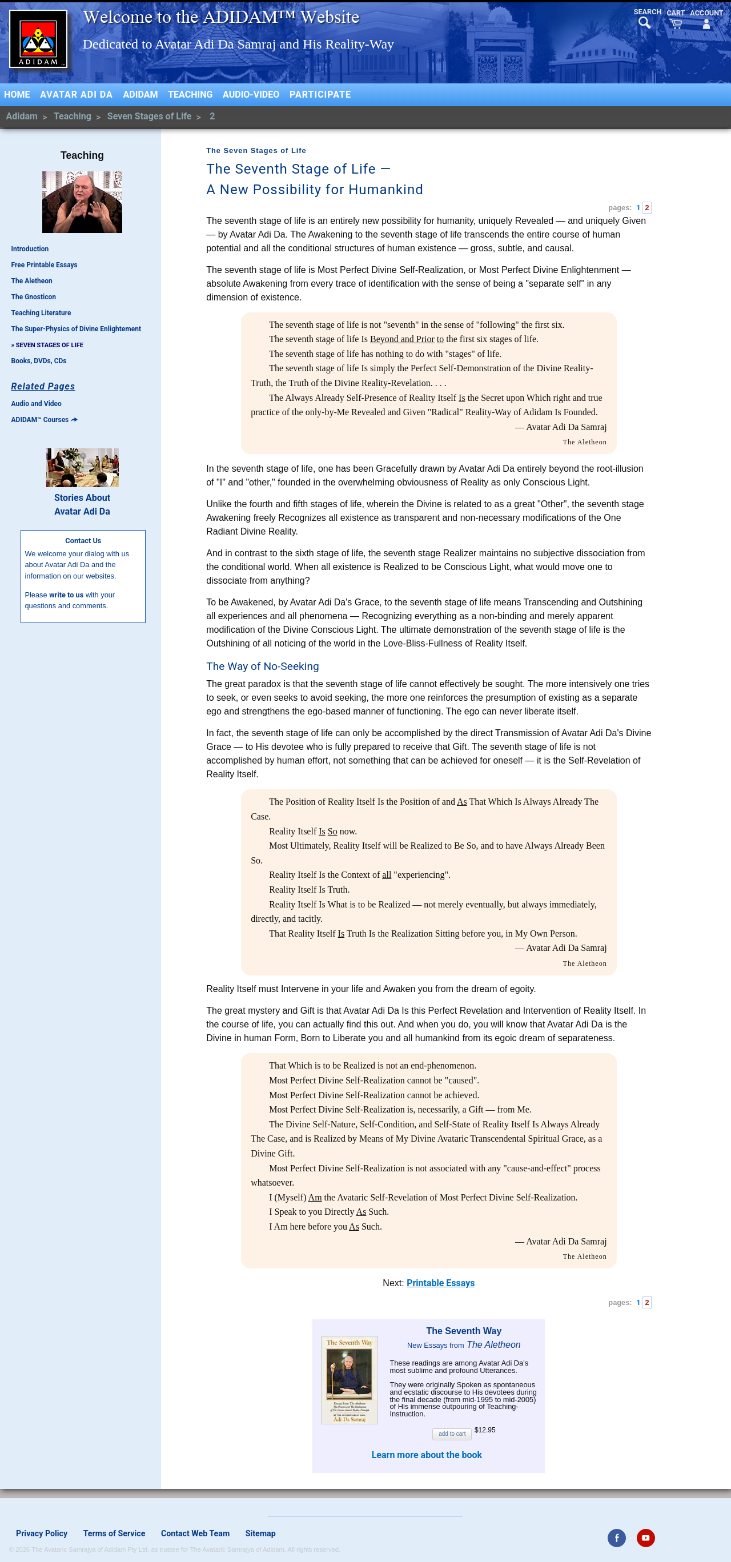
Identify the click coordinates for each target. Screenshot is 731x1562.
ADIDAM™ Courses (44, 420)
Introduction (30, 249)
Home (17, 94)
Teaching (190, 94)
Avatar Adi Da (76, 94)
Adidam (140, 94)
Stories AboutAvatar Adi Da (82, 504)
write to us (66, 595)
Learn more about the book (427, 1454)
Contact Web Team (195, 1533)
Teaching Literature (41, 313)
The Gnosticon (33, 297)
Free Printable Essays (44, 265)
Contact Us (83, 540)
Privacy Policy (41, 1533)
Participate (320, 94)
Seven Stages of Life (150, 116)
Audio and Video (36, 404)
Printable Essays (441, 1283)
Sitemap (261, 1533)
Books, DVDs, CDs (39, 361)
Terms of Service (114, 1533)
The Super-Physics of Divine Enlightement (76, 329)
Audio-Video (251, 94)
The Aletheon (32, 281)
